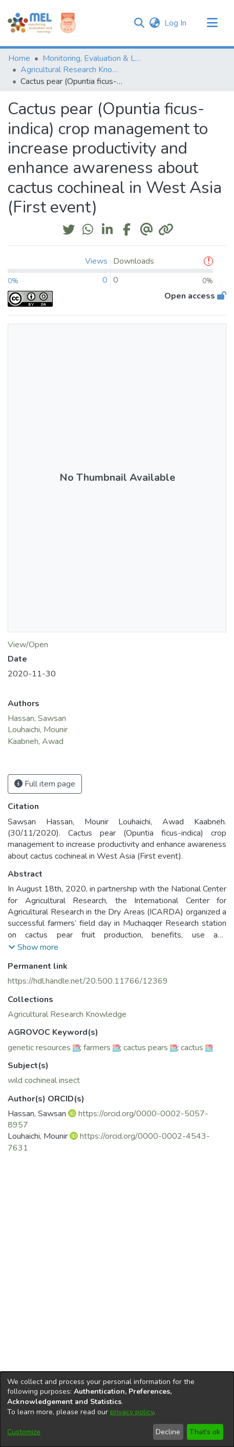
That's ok (204, 1432)
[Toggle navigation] (212, 23)
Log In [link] (175, 23)
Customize (23, 1432)
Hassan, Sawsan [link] (37, 718)
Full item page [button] (44, 784)
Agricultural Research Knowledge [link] (71, 69)
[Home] (30, 23)
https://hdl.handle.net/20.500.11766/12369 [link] (88, 981)
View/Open (28, 644)
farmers (97, 1047)
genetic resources (39, 1047)
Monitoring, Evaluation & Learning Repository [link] (93, 58)
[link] (67, 1014)
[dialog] (117, 1409)
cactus (192, 1047)
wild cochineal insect (44, 1080)
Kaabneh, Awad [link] (35, 741)
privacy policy (132, 1412)
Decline (168, 1432)
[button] (139, 23)
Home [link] (19, 58)
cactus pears (145, 1047)
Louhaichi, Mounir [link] (38, 729)
